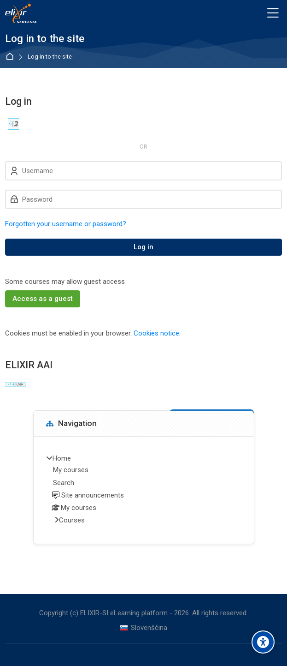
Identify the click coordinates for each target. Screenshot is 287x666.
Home (11, 57)
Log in (143, 247)
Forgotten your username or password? (65, 224)
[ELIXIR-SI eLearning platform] (20, 13)
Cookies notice (156, 333)
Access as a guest (42, 298)
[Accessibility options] (263, 642)
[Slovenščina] (143, 628)
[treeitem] (143, 490)
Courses (72, 520)
